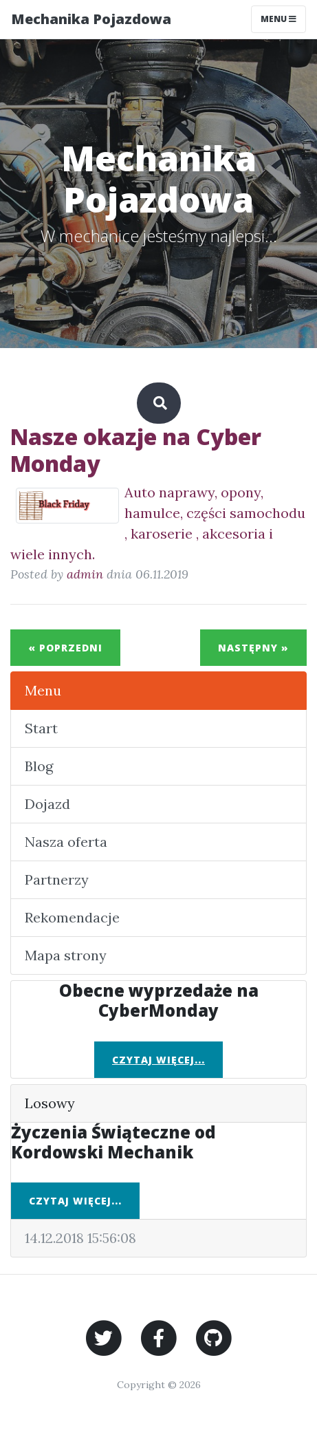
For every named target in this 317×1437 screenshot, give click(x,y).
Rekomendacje (72, 917)
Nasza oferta (66, 841)
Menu (43, 690)
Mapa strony (66, 955)
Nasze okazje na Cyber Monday (135, 449)
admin (85, 574)
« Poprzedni (65, 647)
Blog (39, 766)
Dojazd (47, 803)
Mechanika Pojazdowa (91, 19)
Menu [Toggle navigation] (278, 19)
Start (41, 728)
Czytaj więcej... (158, 1059)
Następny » (253, 647)
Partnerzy (57, 879)
